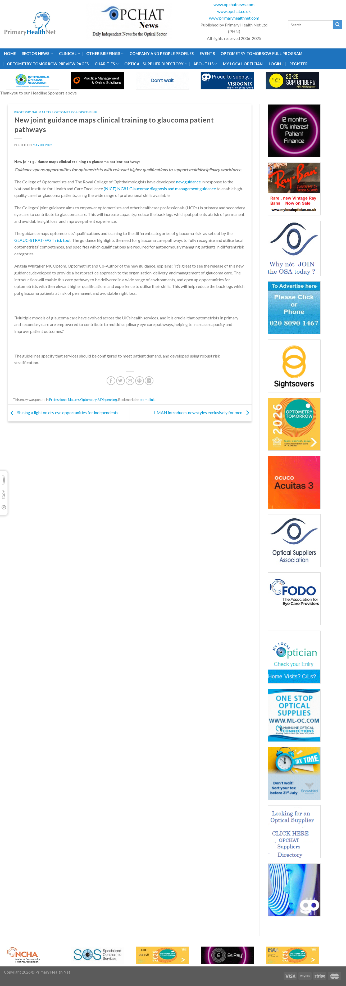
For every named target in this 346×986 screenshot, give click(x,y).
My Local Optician (243, 64)
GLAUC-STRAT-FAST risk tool (42, 240)
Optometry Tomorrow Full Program (261, 53)
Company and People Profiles (162, 53)
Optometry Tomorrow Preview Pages (48, 64)
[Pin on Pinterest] (139, 380)
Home (10, 53)
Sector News (37, 53)
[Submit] (337, 24)
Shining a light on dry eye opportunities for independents (63, 412)
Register (298, 64)
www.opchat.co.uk (234, 11)
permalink (147, 399)
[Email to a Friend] (130, 380)
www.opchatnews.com (233, 4)
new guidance (188, 181)
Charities (107, 63)
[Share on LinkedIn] (149, 380)
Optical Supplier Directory (155, 63)
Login (275, 64)
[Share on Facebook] (111, 380)
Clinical (69, 53)
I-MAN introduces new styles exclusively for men (203, 412)
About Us (205, 63)
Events (207, 53)
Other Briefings (105, 53)
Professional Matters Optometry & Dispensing (55, 112)
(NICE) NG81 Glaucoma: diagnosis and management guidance (160, 188)
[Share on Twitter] (120, 380)
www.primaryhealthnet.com (234, 17)
